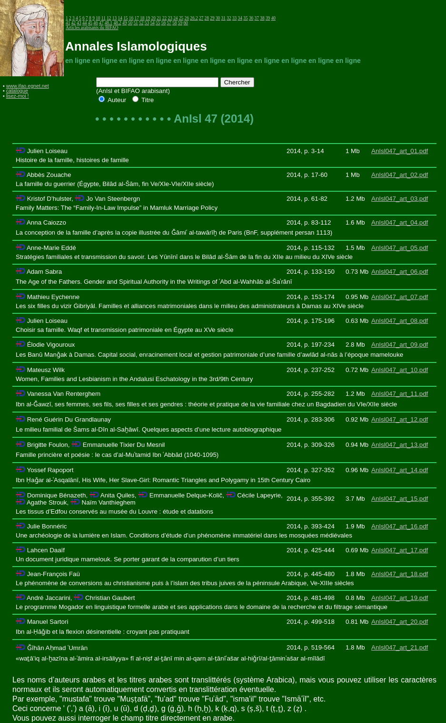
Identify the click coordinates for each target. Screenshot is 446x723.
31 (223, 18)
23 (170, 18)
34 (240, 18)
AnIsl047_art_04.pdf (399, 222)
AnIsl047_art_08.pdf (399, 320)
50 (130, 23)
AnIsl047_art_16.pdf (399, 526)
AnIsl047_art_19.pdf (399, 597)
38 (262, 18)
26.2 (194, 18)
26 (187, 18)
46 (95, 23)
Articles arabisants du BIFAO (92, 27)
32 (229, 18)
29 (212, 18)
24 (175, 18)
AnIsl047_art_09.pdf (399, 344)
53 (147, 23)
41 (68, 23)
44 (84, 23)
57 (169, 23)
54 (152, 23)
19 (148, 18)
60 (185, 23)
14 (120, 18)
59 (180, 23)
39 (268, 18)
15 (125, 18)
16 (131, 18)
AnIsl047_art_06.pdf (399, 271)
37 (257, 18)
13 (114, 18)
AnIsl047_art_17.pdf (399, 550)
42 (73, 23)
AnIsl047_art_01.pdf (399, 151)
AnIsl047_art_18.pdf (399, 574)
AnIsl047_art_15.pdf (399, 498)
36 (251, 18)
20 (153, 18)
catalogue (17, 90)
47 (101, 23)
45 (90, 23)
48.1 (108, 23)
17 (137, 18)
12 (109, 18)
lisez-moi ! (17, 96)
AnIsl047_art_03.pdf (399, 198)
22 (164, 18)
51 (135, 23)
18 (142, 18)
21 (159, 18)
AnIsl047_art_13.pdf (399, 444)
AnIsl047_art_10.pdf (399, 369)
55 (158, 23)
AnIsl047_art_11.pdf (399, 393)
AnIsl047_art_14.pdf (399, 470)
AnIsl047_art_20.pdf (399, 621)
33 (234, 18)
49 (124, 23)
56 (163, 23)
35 (245, 18)
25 (181, 18)
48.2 (117, 23)
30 (218, 18)
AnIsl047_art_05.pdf (399, 247)
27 (201, 18)
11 (103, 18)
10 (98, 18)
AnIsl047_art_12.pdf (399, 419)
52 (141, 23)
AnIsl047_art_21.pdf (399, 647)
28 (207, 18)
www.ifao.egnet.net (27, 86)
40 (273, 18)
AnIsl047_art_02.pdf (399, 174)
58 (174, 23)
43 (79, 23)
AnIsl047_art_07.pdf (399, 296)
